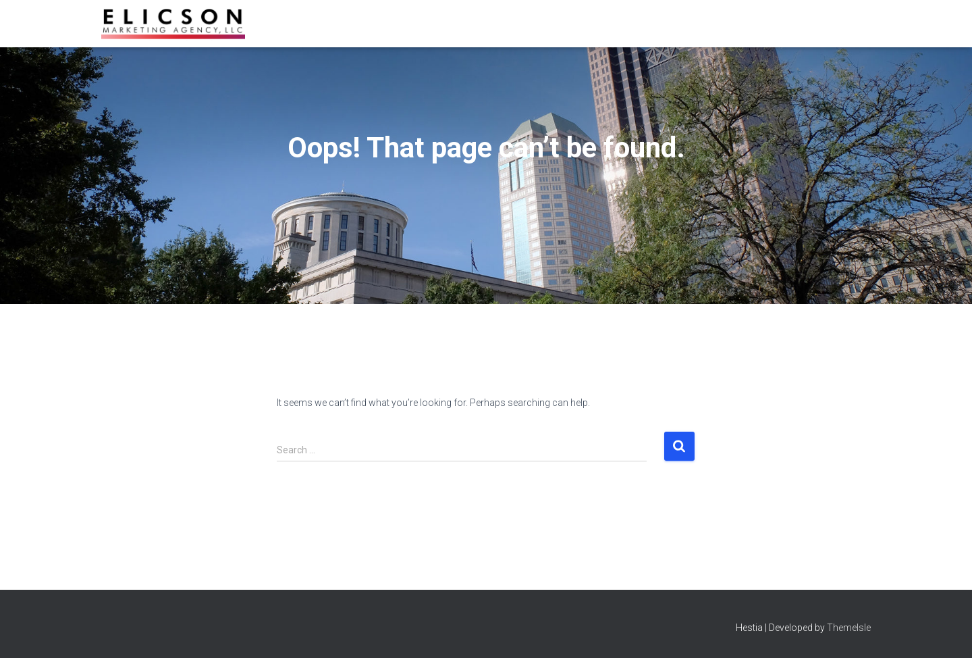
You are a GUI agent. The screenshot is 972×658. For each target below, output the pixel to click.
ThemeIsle (849, 627)
